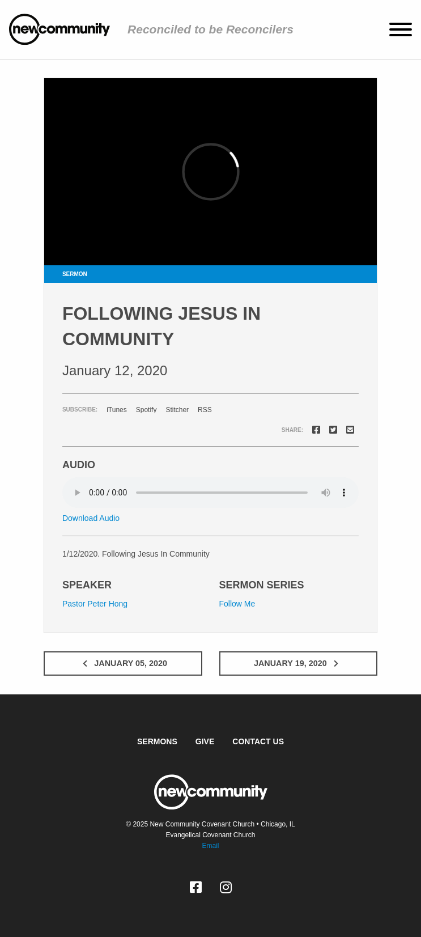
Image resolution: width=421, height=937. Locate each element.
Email (210, 846)
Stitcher (177, 409)
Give (204, 741)
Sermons (157, 741)
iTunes (117, 409)
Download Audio (91, 518)
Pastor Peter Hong (94, 603)
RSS (205, 409)
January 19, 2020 (298, 663)
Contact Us (258, 741)
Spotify (146, 409)
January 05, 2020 (122, 663)
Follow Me (237, 603)
